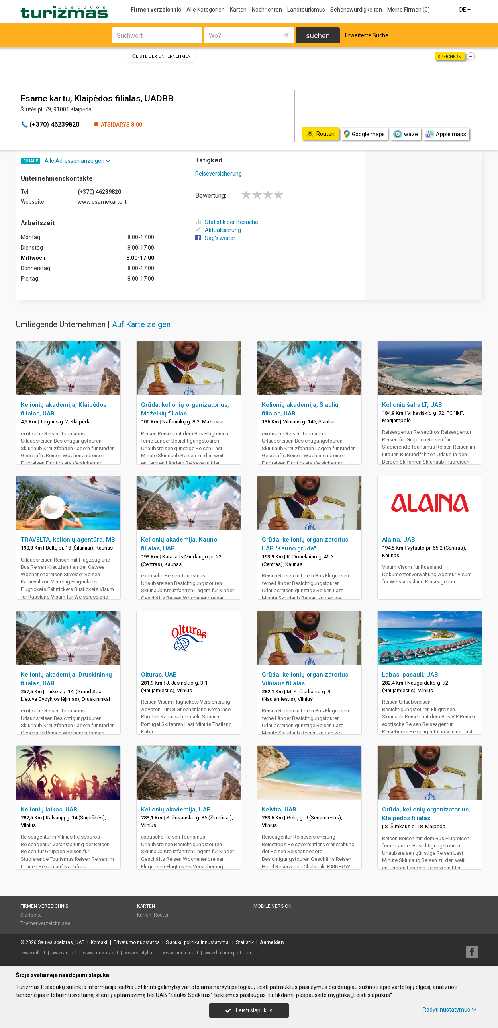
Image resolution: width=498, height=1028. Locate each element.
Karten (238, 9)
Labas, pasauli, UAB (410, 674)
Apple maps (445, 134)
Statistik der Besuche (226, 222)
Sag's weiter (215, 238)
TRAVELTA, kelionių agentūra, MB (68, 539)
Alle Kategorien (205, 9)
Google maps (364, 134)
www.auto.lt (64, 953)
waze (405, 134)
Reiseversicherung (218, 173)
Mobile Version (272, 906)
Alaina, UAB (398, 539)
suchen (318, 35)
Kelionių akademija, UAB (176, 809)
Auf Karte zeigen (141, 324)
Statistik (245, 942)
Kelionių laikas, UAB (49, 809)
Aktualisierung (218, 230)
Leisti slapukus (249, 1010)
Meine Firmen (408, 9)
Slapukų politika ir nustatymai (198, 942)
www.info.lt (33, 953)
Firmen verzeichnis (156, 9)
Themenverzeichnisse (45, 923)
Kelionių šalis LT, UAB (412, 404)
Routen (162, 915)
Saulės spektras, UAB (61, 942)
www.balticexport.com (228, 953)
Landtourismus (306, 9)
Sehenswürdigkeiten (356, 9)
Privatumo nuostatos (137, 942)
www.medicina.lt (180, 953)
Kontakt (99, 942)
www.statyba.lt (140, 953)
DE (465, 9)
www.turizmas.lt (100, 953)
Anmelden (272, 942)
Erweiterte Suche (366, 35)
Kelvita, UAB (279, 809)
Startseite (31, 915)
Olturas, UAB (159, 674)
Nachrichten (267, 9)
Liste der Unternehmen (161, 56)
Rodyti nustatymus (450, 1010)
